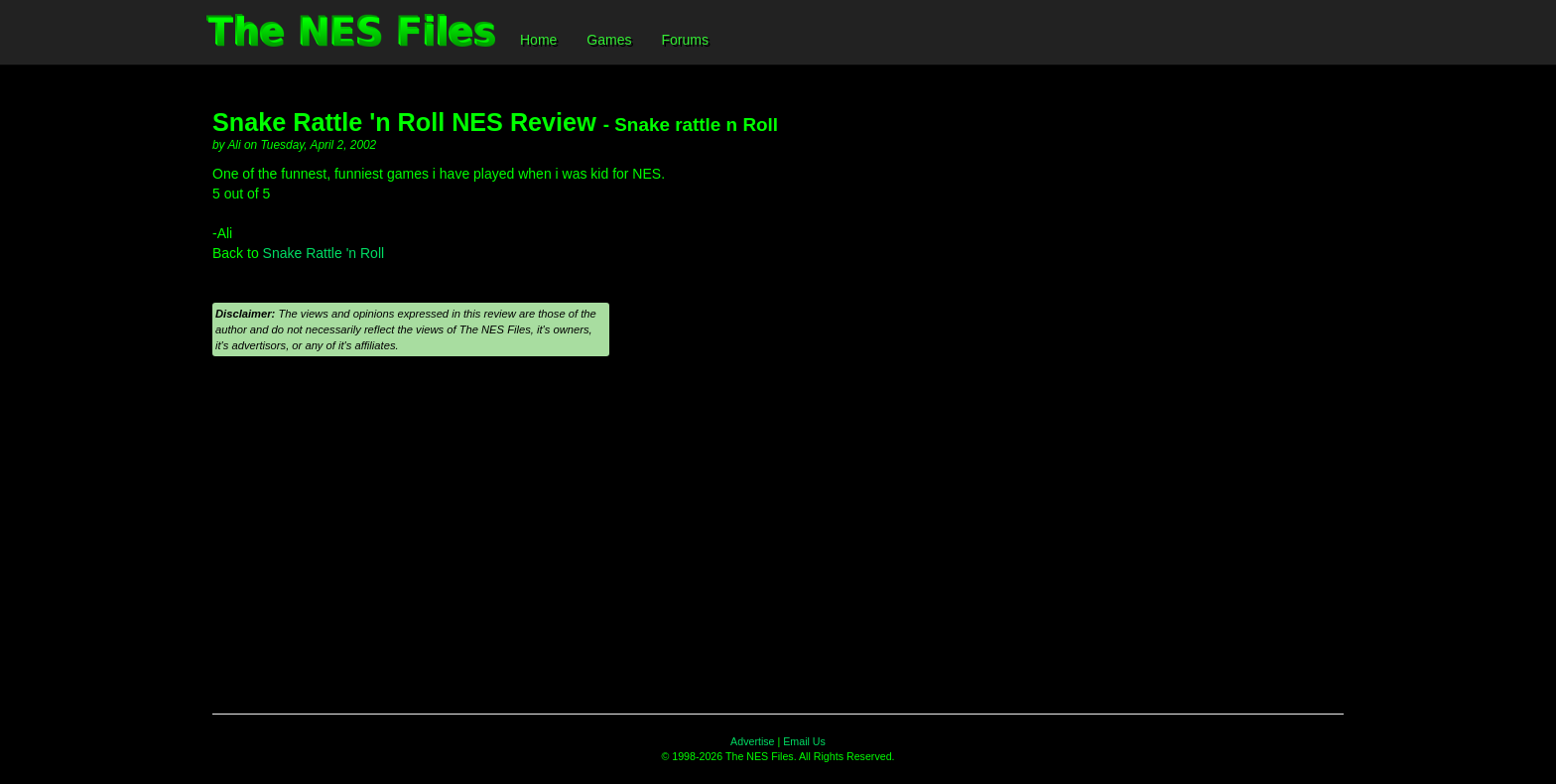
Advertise (752, 741)
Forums (684, 40)
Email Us (804, 741)
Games (608, 40)
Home (538, 40)
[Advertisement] (778, 535)
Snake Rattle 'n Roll (324, 253)
